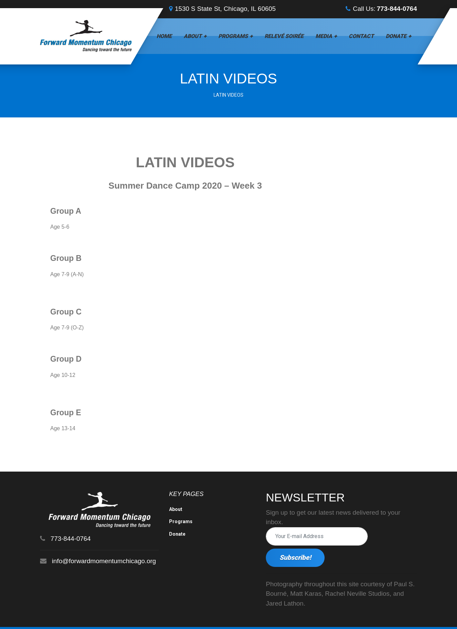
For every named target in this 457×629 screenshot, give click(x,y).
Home (164, 36)
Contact (361, 36)
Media (323, 36)
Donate (396, 36)
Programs (233, 36)
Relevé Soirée (284, 36)
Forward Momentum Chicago (86, 618)
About (193, 36)
